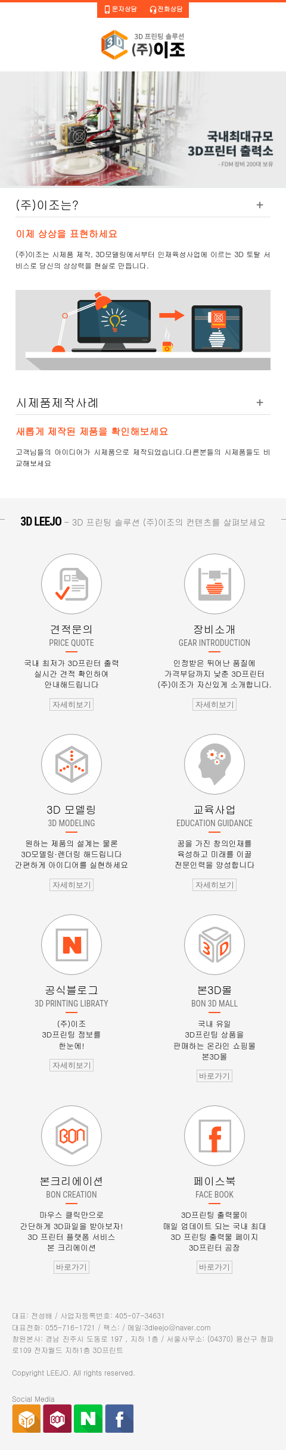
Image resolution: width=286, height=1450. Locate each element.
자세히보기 (71, 704)
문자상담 (120, 9)
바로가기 (214, 1075)
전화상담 (166, 9)
